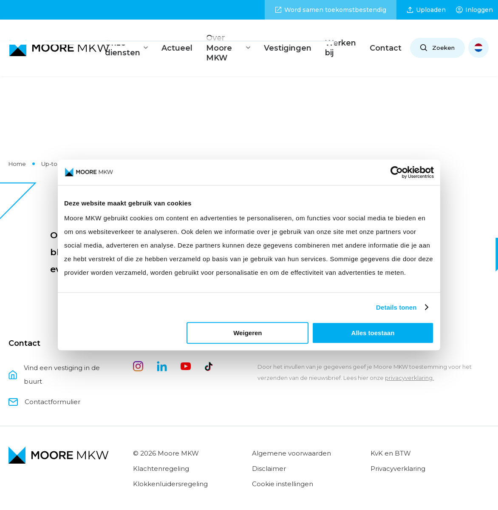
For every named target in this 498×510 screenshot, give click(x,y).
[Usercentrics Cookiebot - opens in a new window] (396, 172)
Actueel (178, 39)
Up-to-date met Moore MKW (81, 146)
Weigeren (247, 332)
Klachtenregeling (161, 451)
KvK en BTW (391, 436)
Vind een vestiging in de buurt (54, 357)
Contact (386, 39)
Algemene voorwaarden (291, 436)
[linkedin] (162, 352)
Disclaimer (269, 451)
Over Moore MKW (233, 38)
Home (17, 146)
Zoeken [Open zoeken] (436, 39)
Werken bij (343, 38)
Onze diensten (128, 38)
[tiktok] (209, 352)
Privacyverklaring (398, 451)
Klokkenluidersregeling (170, 466)
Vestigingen (295, 39)
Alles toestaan (373, 332)
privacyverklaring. (409, 360)
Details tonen (396, 307)
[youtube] (186, 352)
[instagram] (138, 352)
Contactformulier (44, 384)
